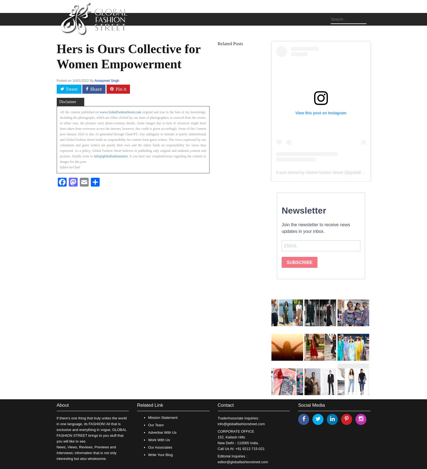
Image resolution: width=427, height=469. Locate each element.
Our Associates (160, 447)
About (63, 405)
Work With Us (159, 440)
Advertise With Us (162, 432)
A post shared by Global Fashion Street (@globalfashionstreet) (329, 172)
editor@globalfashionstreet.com (243, 462)
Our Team (156, 425)
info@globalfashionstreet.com (241, 424)
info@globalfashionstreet (111, 156)
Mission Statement (163, 418)
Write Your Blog (160, 455)
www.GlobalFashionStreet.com (121, 112)
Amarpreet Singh (106, 81)
